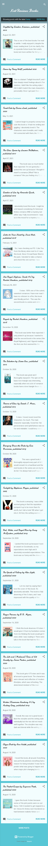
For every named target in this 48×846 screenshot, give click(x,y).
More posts (24, 828)
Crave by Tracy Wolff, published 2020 (19, 69)
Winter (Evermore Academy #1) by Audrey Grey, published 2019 (19, 703)
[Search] (44, 4)
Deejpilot (29, 841)
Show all (41, 19)
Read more (40, 59)
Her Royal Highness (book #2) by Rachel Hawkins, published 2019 (18, 278)
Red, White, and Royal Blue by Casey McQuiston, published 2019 (20, 531)
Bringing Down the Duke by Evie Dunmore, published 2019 (18, 447)
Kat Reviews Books (24, 10)
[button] (43, 27)
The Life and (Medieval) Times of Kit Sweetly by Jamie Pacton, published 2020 (20, 660)
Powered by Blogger (24, 837)
